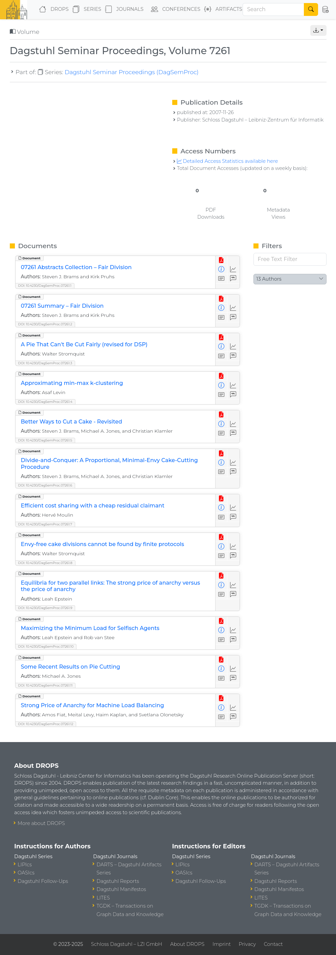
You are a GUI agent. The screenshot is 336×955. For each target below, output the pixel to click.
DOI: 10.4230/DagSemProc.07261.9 (45, 608)
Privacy (247, 944)
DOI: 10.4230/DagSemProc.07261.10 (46, 646)
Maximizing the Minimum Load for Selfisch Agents (90, 628)
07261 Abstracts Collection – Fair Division (76, 267)
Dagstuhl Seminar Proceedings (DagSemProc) (132, 71)
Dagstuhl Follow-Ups (43, 881)
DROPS (52, 9)
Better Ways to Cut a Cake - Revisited (71, 421)
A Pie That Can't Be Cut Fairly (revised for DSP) (84, 344)
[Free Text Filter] (290, 259)
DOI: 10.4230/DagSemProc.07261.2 (45, 324)
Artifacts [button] (221, 9)
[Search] (273, 9)
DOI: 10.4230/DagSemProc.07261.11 (45, 685)
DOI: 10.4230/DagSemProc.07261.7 (45, 524)
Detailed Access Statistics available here (227, 161)
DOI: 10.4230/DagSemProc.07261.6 (45, 485)
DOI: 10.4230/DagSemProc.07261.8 (45, 563)
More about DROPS (41, 823)
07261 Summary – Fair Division (62, 306)
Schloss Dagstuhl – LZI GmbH (126, 944)
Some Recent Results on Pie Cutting (70, 667)
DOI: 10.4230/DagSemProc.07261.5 (45, 440)
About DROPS (187, 944)
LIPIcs (25, 865)
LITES (103, 898)
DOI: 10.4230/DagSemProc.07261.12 (45, 724)
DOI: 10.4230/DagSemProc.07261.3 (45, 363)
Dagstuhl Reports (117, 881)
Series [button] (85, 9)
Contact (273, 944)
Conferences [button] (174, 9)
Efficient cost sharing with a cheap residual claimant (92, 505)
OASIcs (26, 873)
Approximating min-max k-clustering (72, 383)
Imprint (221, 944)
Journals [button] (122, 9)
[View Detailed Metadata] (221, 269)
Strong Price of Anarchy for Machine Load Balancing (92, 705)
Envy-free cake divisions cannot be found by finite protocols (102, 544)
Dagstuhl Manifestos (121, 889)
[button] (325, 9)
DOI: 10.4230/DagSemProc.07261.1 (44, 285)
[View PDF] (221, 260)
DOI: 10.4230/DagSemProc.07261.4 (45, 402)
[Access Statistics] (233, 269)
